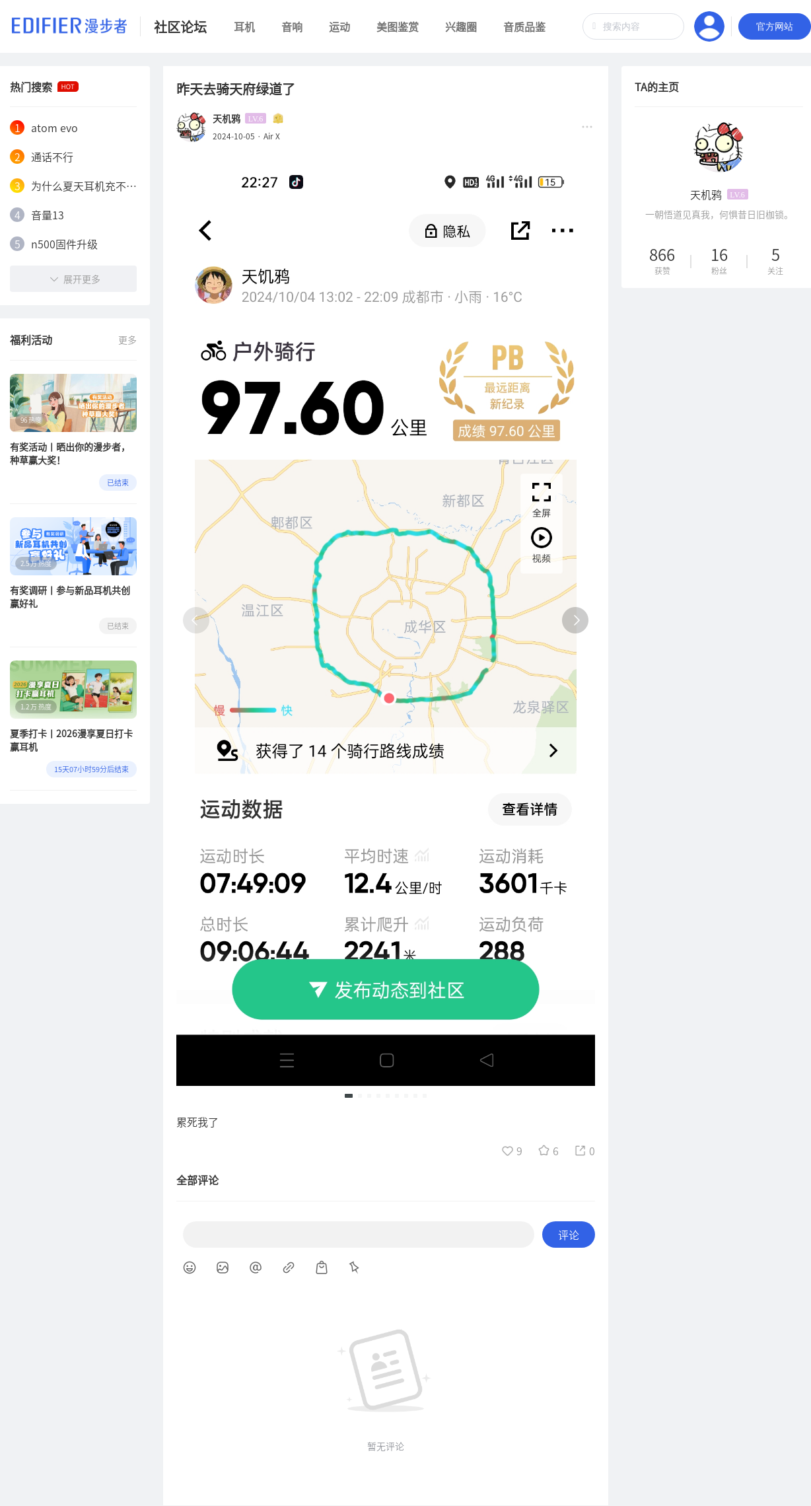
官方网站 (774, 26)
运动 (339, 26)
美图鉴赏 (397, 26)
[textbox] (633, 26)
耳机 (244, 26)
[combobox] (633, 26)
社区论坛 (180, 26)
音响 (291, 26)
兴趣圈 (461, 26)
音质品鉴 (524, 26)
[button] (349, 1096)
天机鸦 (226, 118)
